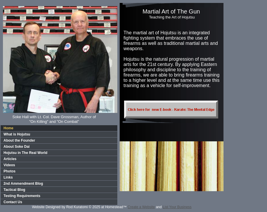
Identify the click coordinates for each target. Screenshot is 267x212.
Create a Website (141, 207)
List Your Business (177, 207)
